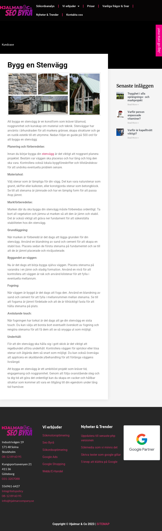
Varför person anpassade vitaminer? (136, 115)
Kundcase (8, 44)
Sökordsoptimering (55, 450)
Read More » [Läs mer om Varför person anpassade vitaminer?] (133, 123)
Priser (91, 6)
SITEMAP (103, 524)
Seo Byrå (48, 442)
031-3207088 (11, 478)
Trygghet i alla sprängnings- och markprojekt (138, 97)
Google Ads (50, 457)
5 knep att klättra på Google (99, 462)
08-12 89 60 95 (11, 456)
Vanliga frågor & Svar (115, 6)
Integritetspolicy (12, 491)
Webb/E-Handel (52, 471)
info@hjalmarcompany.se (18, 500)
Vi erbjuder (70, 6)
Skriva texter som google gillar (101, 454)
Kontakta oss (74, 14)
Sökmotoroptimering (55, 435)
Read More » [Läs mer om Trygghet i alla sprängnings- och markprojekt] (133, 104)
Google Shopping (53, 464)
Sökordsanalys (45, 6)
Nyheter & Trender (47, 14)
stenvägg (48, 154)
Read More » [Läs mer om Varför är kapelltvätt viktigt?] (133, 138)
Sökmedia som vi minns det (99, 447)
